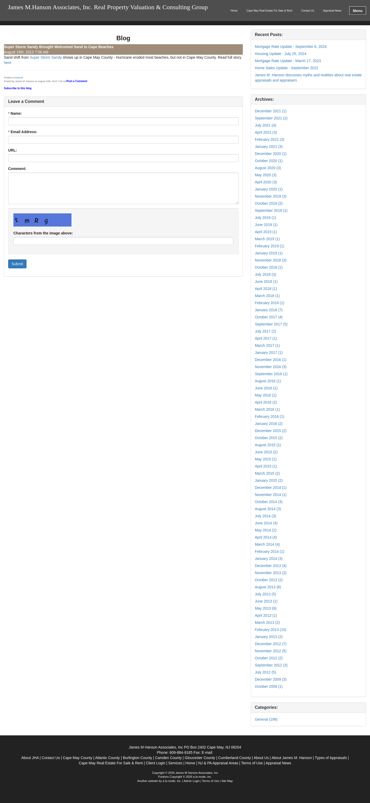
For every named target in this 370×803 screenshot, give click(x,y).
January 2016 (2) (269, 423)
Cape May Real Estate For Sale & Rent (269, 10)
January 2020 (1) (269, 189)
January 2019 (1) (269, 253)
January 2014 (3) (269, 558)
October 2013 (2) (269, 580)
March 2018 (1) (267, 296)
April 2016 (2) (266, 402)
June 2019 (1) (266, 225)
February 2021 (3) (269, 139)
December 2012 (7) (271, 644)
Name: (15, 113)
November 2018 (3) (271, 260)
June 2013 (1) (266, 601)
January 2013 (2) (269, 637)
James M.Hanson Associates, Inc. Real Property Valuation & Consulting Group (108, 7)
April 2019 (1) (266, 232)
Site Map (227, 780)
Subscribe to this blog (18, 88)
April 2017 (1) (266, 338)
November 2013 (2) (271, 573)
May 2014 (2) (265, 530)
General (18, 77)
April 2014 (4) (266, 537)
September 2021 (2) (271, 118)
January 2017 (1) (269, 352)
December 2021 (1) (271, 111)
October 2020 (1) (269, 161)
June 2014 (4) (266, 523)
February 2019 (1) (269, 246)
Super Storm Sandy (46, 57)
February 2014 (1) (269, 551)
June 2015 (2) (266, 452)
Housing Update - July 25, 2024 (280, 54)
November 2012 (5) (271, 651)
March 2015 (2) (267, 473)
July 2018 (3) (265, 274)
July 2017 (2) (265, 331)
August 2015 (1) (268, 445)
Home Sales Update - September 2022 (286, 68)
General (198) (266, 719)
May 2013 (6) (265, 608)
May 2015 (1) (265, 459)
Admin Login (192, 780)
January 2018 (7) (269, 310)
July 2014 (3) (265, 516)
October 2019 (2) (269, 203)
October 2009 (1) (269, 686)
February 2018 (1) (269, 303)
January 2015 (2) (269, 480)
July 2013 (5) (265, 594)
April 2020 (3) (266, 182)
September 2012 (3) (271, 665)
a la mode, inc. (172, 780)
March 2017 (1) (267, 345)
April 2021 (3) (266, 132)
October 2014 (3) (269, 502)
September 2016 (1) (271, 374)
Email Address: (22, 132)
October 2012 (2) (269, 658)
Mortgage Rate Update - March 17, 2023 (288, 61)
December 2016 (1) (271, 360)
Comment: (17, 169)
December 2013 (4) (271, 566)
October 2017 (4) (269, 317)
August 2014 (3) (268, 509)
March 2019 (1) (267, 239)
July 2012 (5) (265, 672)
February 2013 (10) (270, 630)
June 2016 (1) (266, 388)
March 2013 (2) (267, 622)
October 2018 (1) (269, 267)
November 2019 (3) (271, 196)
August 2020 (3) (268, 168)
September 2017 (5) (271, 324)
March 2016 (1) (267, 409)
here (7, 63)
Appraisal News (332, 10)
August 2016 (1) (268, 381)
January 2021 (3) (269, 146)
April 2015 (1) (266, 466)
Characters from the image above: (43, 233)
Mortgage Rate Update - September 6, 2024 (291, 46)
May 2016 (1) (265, 395)
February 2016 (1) (269, 416)
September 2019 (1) (271, 210)
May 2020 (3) (265, 175)
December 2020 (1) (271, 154)
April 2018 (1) (266, 289)
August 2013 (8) (268, 587)
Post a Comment (76, 81)
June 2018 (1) (266, 281)
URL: (12, 150)
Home (234, 10)
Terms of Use (210, 780)
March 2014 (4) (267, 544)
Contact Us (307, 10)
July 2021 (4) (265, 125)
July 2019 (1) (265, 217)
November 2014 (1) (271, 495)
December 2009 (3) (271, 679)
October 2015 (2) (269, 438)
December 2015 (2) (271, 431)
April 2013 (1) (266, 615)
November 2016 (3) (271, 367)
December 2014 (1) (271, 487)
